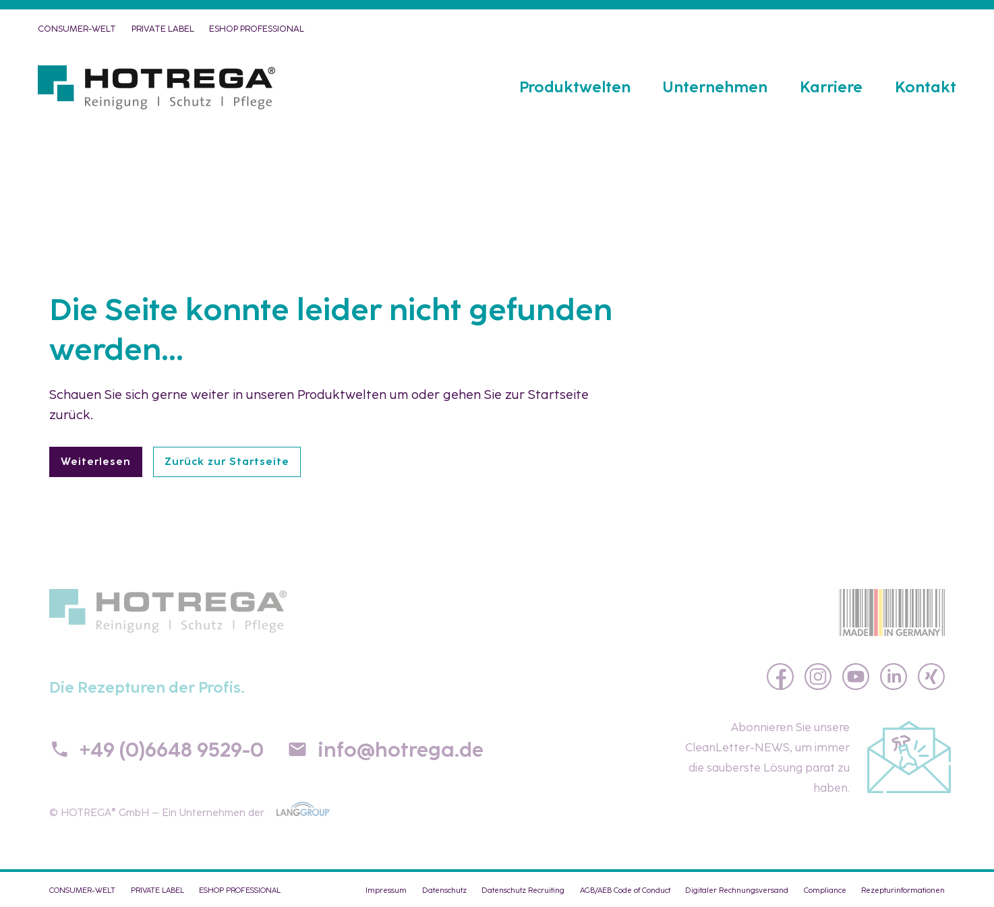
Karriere (831, 87)
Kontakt (925, 87)
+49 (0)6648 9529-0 (172, 749)
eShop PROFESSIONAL (256, 29)
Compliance (825, 890)
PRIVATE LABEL (162, 29)
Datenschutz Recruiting (522, 890)
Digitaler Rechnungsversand (736, 890)
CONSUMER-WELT (77, 29)
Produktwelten (575, 87)
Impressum (386, 890)
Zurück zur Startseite (227, 462)
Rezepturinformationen (903, 890)
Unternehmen (715, 87)
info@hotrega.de (401, 749)
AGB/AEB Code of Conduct (625, 890)
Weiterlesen (96, 462)
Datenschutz (444, 890)
